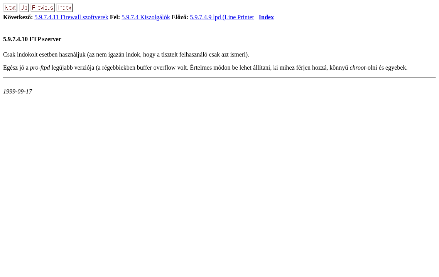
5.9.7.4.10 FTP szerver (32, 39)
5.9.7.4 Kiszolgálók (146, 17)
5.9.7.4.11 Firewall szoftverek (71, 17)
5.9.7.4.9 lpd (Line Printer (222, 17)
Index (266, 17)
